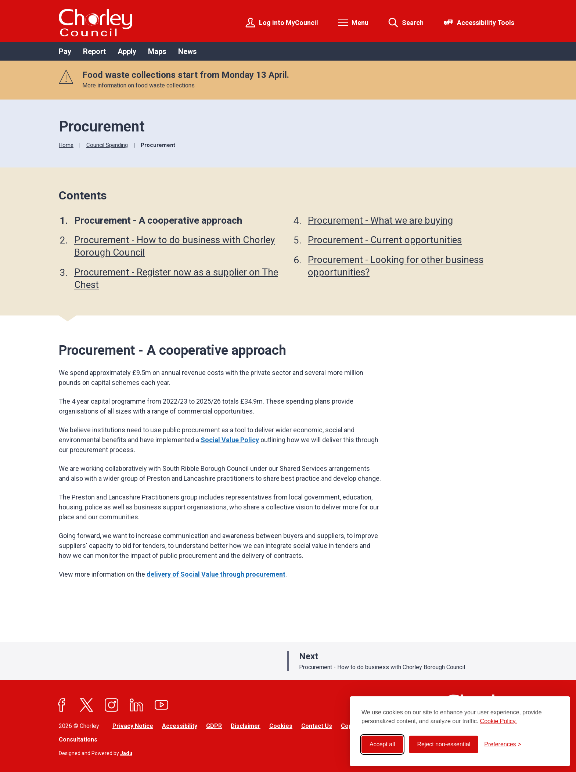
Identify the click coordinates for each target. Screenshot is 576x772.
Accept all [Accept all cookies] (382, 744)
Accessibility (179, 725)
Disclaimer (245, 725)
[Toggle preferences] (502, 744)
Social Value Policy (230, 440)
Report (94, 51)
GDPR (214, 725)
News (187, 51)
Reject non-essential (443, 744)
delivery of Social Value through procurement (216, 574)
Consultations (78, 739)
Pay (65, 51)
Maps (157, 51)
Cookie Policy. (498, 721)
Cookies (280, 725)
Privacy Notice (132, 725)
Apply (127, 51)
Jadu (126, 753)
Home (66, 145)
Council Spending (107, 145)
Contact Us (316, 725)
